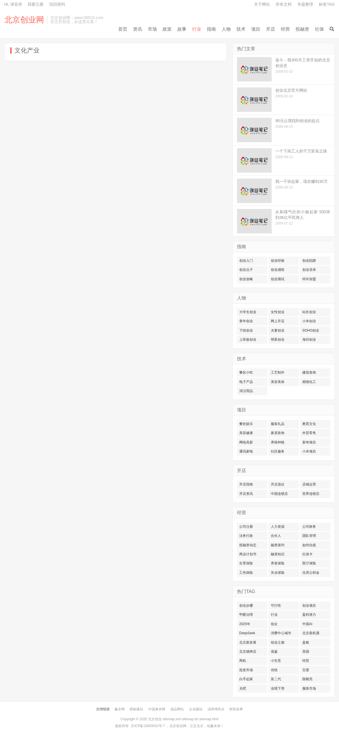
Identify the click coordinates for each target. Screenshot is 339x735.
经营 (285, 29)
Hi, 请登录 (13, 4)
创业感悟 (277, 270)
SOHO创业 (310, 330)
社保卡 (307, 554)
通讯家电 (246, 451)
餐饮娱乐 (246, 424)
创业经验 (277, 261)
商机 (242, 661)
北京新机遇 (310, 633)
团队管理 (309, 536)
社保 (319, 29)
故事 (181, 29)
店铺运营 (309, 484)
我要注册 (35, 4)
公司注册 (246, 527)
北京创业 (155, 719)
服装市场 (309, 688)
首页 (122, 29)
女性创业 (277, 312)
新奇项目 (309, 442)
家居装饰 (277, 433)
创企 (274, 624)
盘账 (305, 642)
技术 (241, 29)
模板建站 (136, 709)
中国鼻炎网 (156, 709)
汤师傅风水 (215, 709)
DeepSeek (247, 633)
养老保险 (277, 563)
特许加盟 (309, 279)
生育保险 (246, 563)
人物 (226, 29)
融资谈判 (277, 545)
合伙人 (276, 536)
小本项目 (309, 451)
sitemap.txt (190, 719)
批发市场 (246, 670)
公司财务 (309, 527)
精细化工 (309, 382)
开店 (270, 29)
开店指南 (246, 484)
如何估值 (309, 545)
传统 (274, 670)
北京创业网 (24, 20)
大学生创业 (247, 312)
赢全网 (120, 709)
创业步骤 (246, 606)
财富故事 (236, 709)
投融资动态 (247, 545)
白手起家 (246, 679)
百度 (305, 670)
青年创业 (246, 321)
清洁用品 (246, 391)
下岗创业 (246, 330)
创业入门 (246, 261)
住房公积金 (310, 573)
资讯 (137, 29)
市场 (152, 29)
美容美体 (277, 382)
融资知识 (277, 554)
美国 (305, 652)
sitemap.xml (172, 719)
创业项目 (309, 606)
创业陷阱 (309, 261)
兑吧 (242, 688)
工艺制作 (277, 372)
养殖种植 (277, 442)
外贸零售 (309, 433)
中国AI (307, 624)
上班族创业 (247, 340)
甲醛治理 (246, 615)
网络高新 (246, 442)
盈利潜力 (309, 615)
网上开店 (277, 321)
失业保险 (277, 573)
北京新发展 (247, 642)
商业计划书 (247, 554)
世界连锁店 (310, 494)
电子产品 (246, 382)
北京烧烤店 (247, 652)
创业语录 (309, 270)
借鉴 (274, 652)
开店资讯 (246, 494)
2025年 (244, 624)
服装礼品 (277, 424)
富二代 (276, 679)
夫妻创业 (277, 330)
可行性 (276, 606)
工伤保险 (246, 573)
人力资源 (277, 527)
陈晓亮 (307, 679)
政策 (167, 29)
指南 (211, 29)
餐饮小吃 (246, 372)
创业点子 (246, 270)
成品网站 (177, 709)
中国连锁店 (279, 494)
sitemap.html (209, 719)
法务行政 (246, 536)
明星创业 (277, 340)
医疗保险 (309, 563)
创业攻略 (246, 279)
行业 (196, 29)
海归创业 (309, 340)
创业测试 (277, 279)
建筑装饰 (309, 372)
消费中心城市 (281, 633)
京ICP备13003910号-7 (148, 726)
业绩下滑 (277, 688)
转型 (305, 661)
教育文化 (309, 424)
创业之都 (277, 642)
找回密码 (57, 4)
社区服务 (277, 451)
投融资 (302, 29)
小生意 (276, 661)
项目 (255, 29)
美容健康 (246, 433)
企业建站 (196, 709)
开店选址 (277, 484)
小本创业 (309, 321)
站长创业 (309, 312)
